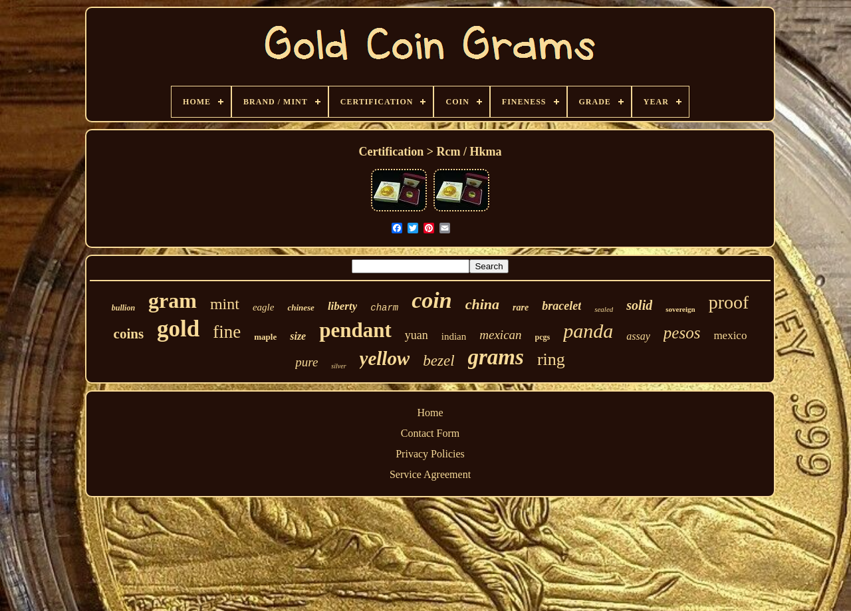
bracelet (561, 305)
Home (430, 412)
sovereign (680, 309)
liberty (342, 306)
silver (338, 366)
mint (224, 303)
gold (178, 329)
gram (172, 300)
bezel (438, 360)
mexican (500, 335)
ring (551, 359)
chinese (300, 307)
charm (384, 308)
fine (227, 332)
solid (639, 305)
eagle (263, 307)
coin (431, 300)
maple (265, 337)
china (482, 304)
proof (729, 302)
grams (496, 357)
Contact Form (430, 433)
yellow (385, 358)
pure (306, 362)
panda (588, 331)
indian (454, 336)
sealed (603, 309)
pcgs (542, 337)
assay (638, 336)
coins (129, 334)
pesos (682, 333)
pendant (355, 330)
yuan (416, 335)
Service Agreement (430, 474)
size (298, 336)
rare (521, 307)
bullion (123, 307)
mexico (730, 335)
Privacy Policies (430, 453)
